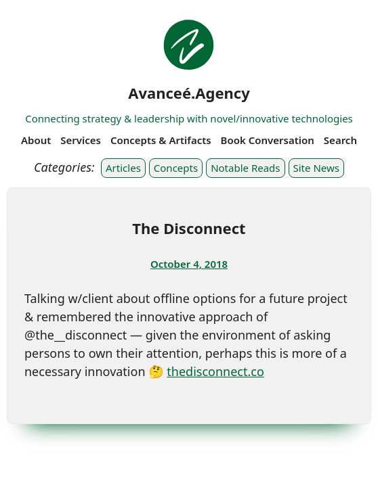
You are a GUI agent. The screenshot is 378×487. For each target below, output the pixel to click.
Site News (316, 168)
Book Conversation (267, 140)
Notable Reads (245, 168)
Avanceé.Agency (189, 93)
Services (80, 140)
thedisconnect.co (215, 371)
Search (340, 140)
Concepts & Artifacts (160, 140)
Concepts (176, 168)
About (36, 140)
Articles (123, 168)
